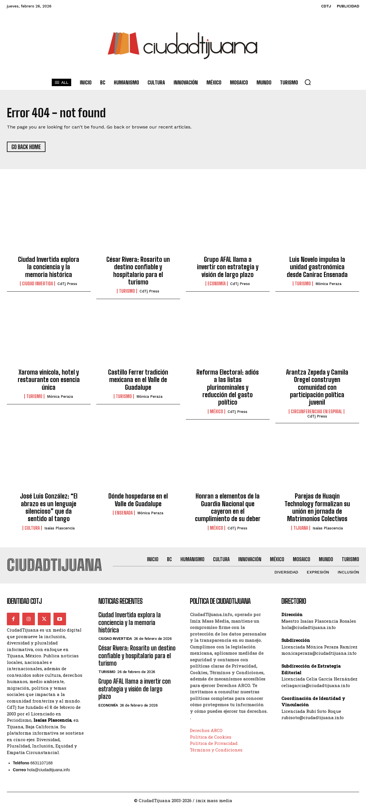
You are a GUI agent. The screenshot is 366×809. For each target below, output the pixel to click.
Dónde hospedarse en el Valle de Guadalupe (138, 500)
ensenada (124, 513)
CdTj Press (67, 284)
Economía (217, 284)
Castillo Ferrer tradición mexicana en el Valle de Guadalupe (138, 379)
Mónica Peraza (328, 284)
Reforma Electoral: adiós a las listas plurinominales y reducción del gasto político (227, 387)
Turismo (127, 291)
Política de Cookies (210, 737)
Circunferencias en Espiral (316, 411)
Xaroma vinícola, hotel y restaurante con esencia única (49, 379)
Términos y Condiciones (216, 750)
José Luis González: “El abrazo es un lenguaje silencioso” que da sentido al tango (48, 507)
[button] (308, 82)
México (216, 411)
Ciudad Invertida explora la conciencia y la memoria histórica (48, 267)
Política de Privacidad (214, 743)
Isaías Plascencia (59, 528)
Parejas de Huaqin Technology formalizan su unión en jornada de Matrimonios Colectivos (317, 507)
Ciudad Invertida (37, 284)
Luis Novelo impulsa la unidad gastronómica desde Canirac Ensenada (317, 267)
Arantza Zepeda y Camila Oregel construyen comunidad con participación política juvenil (317, 387)
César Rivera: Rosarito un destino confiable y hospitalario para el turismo (138, 271)
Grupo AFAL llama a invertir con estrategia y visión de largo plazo (227, 267)
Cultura (32, 528)
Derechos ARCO (206, 730)
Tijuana (300, 528)
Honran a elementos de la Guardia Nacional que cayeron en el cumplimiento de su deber (227, 507)
